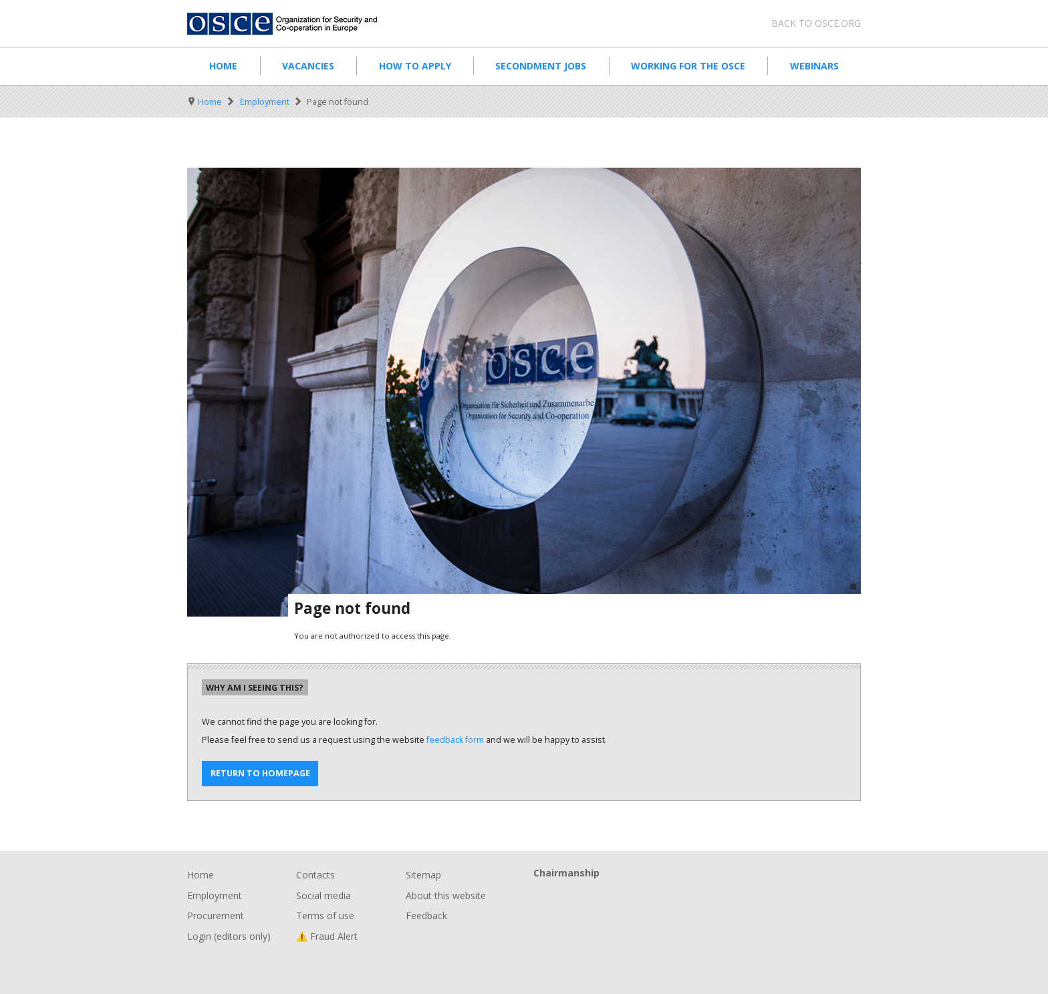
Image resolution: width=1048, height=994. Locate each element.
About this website (446, 895)
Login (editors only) (229, 936)
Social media (323, 895)
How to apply (415, 65)
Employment (264, 102)
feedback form (455, 740)
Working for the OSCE (688, 65)
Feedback (426, 915)
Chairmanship (697, 894)
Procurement (215, 915)
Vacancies (308, 65)
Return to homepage (260, 773)
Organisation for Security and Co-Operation (290, 24)
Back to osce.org (816, 23)
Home (223, 65)
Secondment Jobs (540, 65)
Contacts (315, 874)
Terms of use (325, 915)
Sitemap (423, 874)
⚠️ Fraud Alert (327, 936)
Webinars (814, 65)
